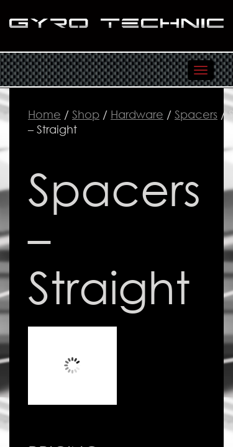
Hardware (137, 114)
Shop (85, 114)
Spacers (196, 114)
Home (44, 114)
